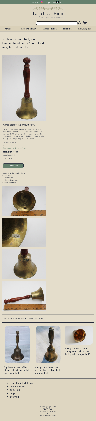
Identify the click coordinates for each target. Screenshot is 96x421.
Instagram (48, 2)
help (12, 393)
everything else (84, 29)
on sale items (17, 386)
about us (15, 390)
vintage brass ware (11, 180)
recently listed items (21, 383)
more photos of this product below (19, 124)
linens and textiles (49, 29)
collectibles (67, 29)
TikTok (61, 2)
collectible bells (10, 182)
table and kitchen (28, 29)
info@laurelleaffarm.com (48, 415)
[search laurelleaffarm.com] (80, 23)
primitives (8, 175)
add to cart (13, 166)
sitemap (14, 396)
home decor (10, 29)
